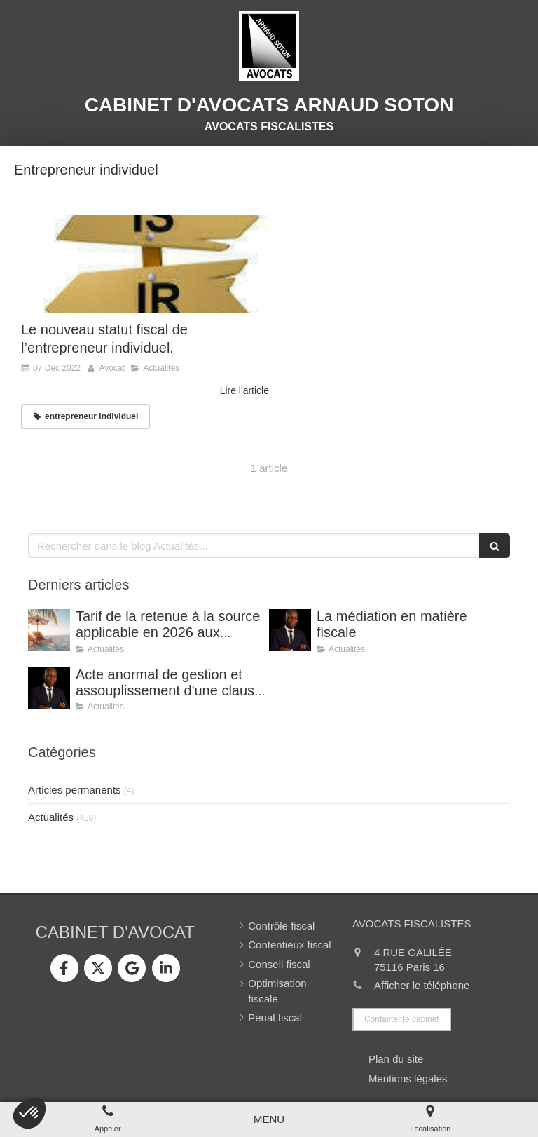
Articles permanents (74, 790)
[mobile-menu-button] (269, 1119)
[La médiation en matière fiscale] (290, 630)
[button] (29, 1113)
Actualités (51, 817)
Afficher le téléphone (422, 985)
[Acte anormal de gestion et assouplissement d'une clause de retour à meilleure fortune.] (49, 688)
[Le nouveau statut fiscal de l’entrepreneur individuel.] (145, 264)
